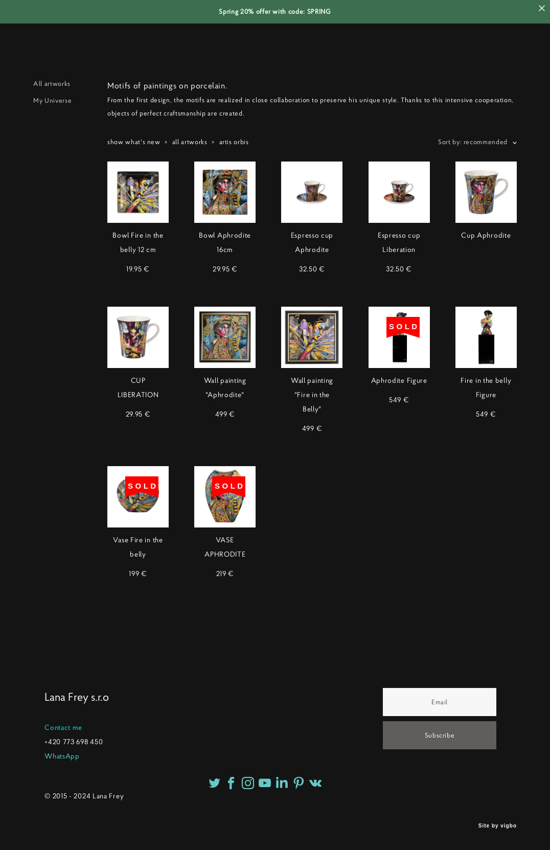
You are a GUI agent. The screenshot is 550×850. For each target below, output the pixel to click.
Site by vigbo (497, 826)
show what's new (134, 141)
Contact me (63, 727)
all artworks (190, 141)
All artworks (52, 83)
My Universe (52, 100)
